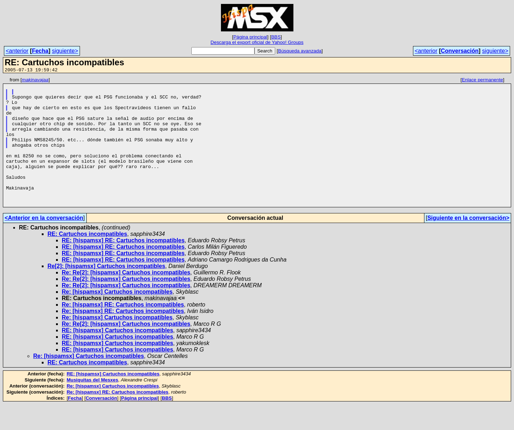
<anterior (17, 51)
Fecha (40, 51)
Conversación (460, 51)
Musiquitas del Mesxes (92, 405)
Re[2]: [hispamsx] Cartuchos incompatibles (106, 292)
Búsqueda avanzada (300, 51)
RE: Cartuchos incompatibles (87, 260)
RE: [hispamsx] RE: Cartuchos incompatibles (123, 266)
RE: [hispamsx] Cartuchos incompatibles (117, 356)
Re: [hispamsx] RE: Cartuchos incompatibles (123, 330)
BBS (276, 37)
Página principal (250, 37)
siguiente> (65, 51)
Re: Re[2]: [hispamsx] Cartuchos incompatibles (126, 298)
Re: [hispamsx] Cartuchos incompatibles (117, 317)
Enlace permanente (482, 81)
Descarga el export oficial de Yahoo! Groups (257, 42)
